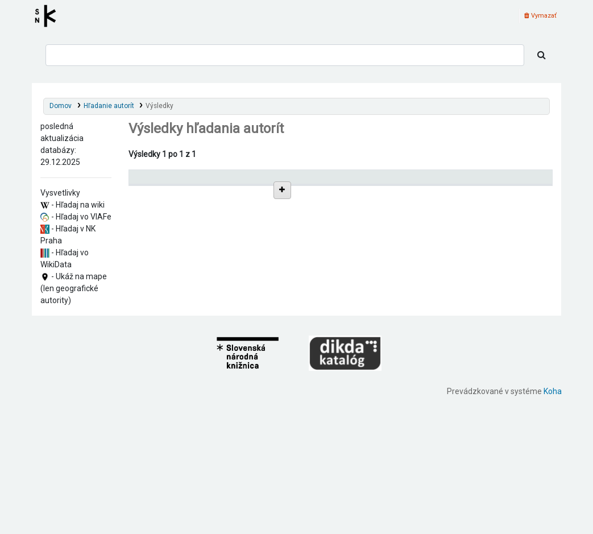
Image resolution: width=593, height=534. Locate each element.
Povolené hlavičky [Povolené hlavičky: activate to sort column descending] (164, 181)
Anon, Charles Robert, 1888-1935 (203, 313)
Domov (60, 106)
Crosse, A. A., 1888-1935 (189, 322)
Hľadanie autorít (109, 106)
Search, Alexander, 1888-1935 (197, 380)
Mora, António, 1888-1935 (192, 351)
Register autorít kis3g (49, 16)
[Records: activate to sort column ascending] (521, 181)
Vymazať (540, 15)
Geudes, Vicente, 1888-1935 (195, 342)
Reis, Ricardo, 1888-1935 (190, 303)
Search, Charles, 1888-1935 (193, 390)
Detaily (397, 206)
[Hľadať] (541, 55)
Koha (553, 527)
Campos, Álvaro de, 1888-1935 (199, 293)
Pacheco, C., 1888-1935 (187, 371)
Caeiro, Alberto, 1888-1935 (193, 284)
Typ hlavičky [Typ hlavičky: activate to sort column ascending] (447, 181)
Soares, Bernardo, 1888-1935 (196, 419)
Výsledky (159, 106)
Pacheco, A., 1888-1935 (188, 361)
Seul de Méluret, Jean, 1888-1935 (203, 409)
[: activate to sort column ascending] (400, 181)
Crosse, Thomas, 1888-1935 (195, 332)
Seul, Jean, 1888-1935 (185, 400)
